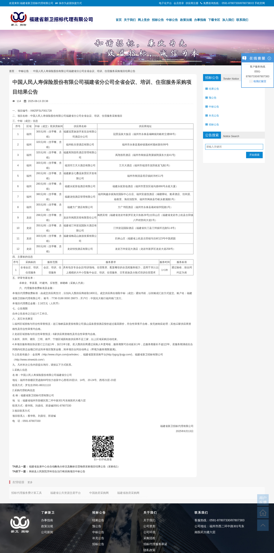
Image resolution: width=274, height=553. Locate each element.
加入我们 (228, 20)
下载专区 (214, 20)
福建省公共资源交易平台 (65, 492)
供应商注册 (192, 3)
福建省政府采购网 (128, 492)
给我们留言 (260, 81)
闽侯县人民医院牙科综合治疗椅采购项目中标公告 (57, 471)
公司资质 (149, 526)
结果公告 (212, 88)
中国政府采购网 (99, 492)
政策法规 (186, 20)
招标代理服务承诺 (155, 544)
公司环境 (149, 532)
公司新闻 (47, 532)
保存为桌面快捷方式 (70, 3)
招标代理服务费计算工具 (26, 492)
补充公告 (212, 115)
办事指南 (200, 20)
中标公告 (172, 20)
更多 (30, 482)
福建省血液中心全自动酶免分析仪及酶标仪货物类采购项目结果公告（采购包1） (74, 466)
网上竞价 (144, 20)
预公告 (210, 97)
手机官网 (260, 3)
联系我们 (242, 20)
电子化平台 (165, 3)
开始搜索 (254, 154)
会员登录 (179, 3)
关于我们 (130, 20)
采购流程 (149, 538)
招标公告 (158, 20)
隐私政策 (149, 550)
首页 (119, 20)
